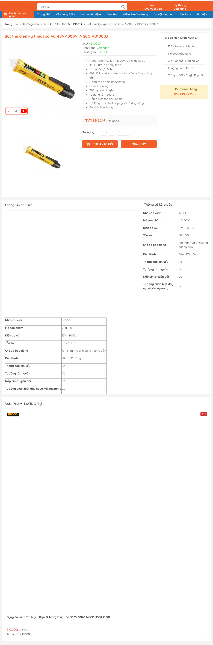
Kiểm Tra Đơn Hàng (135, 14)
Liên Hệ (203, 14)
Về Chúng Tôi (66, 14)
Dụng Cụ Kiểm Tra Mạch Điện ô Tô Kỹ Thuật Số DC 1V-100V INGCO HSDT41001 (58, 618)
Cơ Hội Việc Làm (164, 14)
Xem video (17, 112)
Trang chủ (11, 25)
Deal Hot (112, 14)
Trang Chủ (43, 14)
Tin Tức (186, 14)
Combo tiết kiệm (90, 14)
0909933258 (185, 95)
